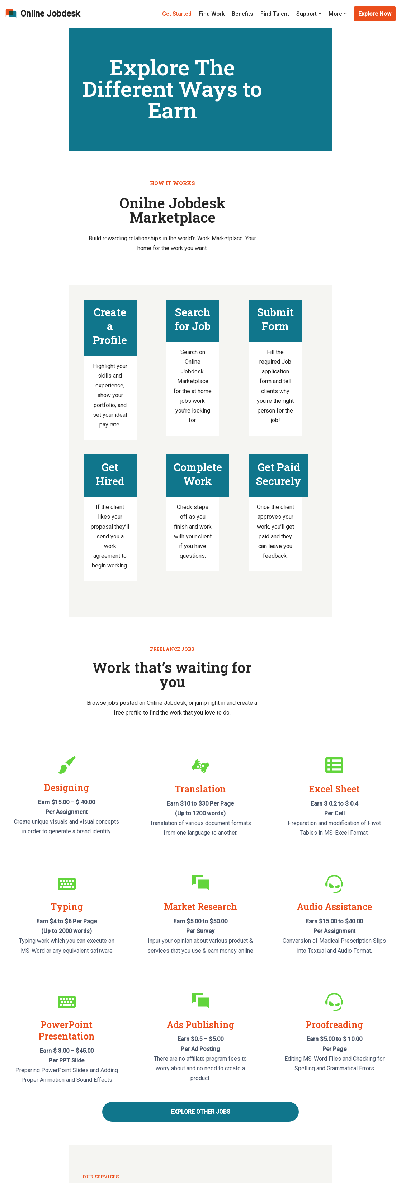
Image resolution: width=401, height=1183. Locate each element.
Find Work (211, 13)
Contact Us (19, 1091)
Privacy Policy (290, 1091)
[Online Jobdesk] (42, 13)
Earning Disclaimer (296, 1078)
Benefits (242, 13)
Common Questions (30, 1118)
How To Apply (156, 1091)
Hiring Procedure (160, 1131)
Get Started (175, 13)
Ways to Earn (21, 1131)
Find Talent (274, 13)
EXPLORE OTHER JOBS (200, 905)
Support (282, 1131)
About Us (16, 1078)
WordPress (19, 1173)
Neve (12, 1164)
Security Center (24, 1105)
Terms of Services (296, 1105)
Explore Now (374, 13)
